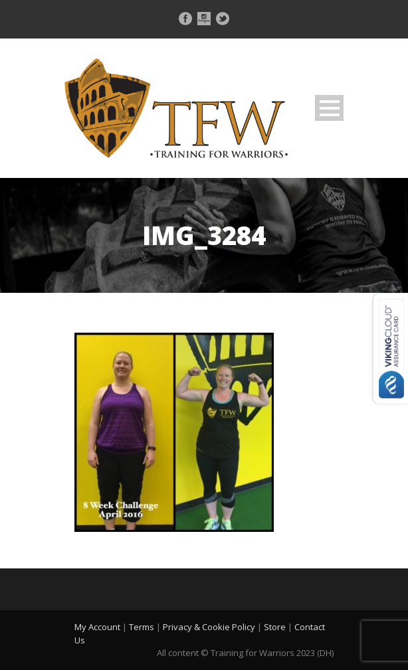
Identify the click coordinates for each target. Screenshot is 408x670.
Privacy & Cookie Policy (209, 627)
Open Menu (329, 108)
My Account (97, 627)
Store (275, 627)
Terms (141, 627)
